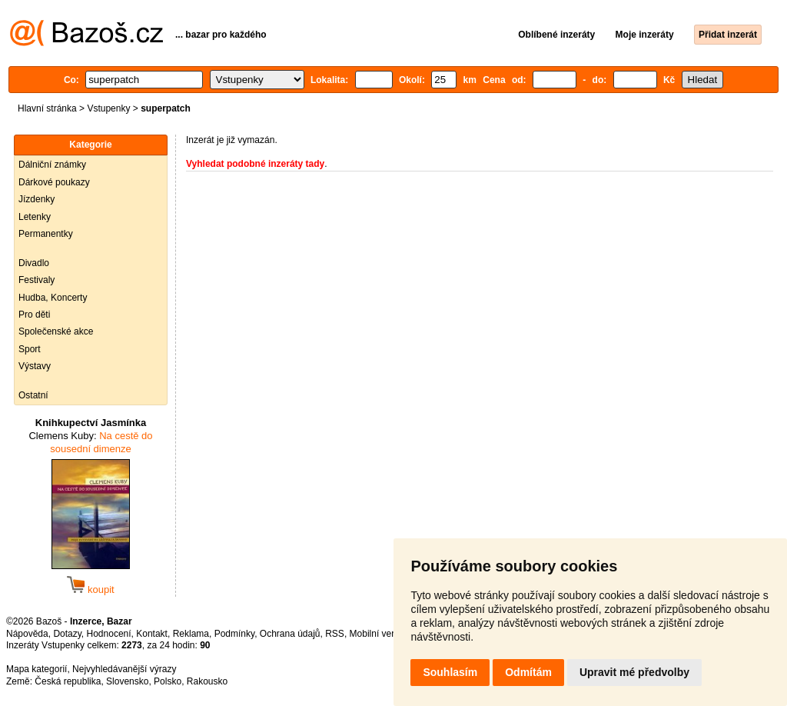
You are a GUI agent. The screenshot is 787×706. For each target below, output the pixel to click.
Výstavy (34, 366)
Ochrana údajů (290, 633)
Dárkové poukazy (54, 182)
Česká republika (68, 681)
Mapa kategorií (36, 669)
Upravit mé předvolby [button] (634, 672)
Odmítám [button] (528, 672)
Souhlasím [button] (450, 672)
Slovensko (127, 681)
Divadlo (33, 263)
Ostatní (33, 395)
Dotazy (67, 633)
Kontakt (152, 633)
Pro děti (34, 314)
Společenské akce (55, 331)
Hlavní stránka (47, 108)
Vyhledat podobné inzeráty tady (255, 163)
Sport (29, 349)
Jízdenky (36, 199)
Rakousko (207, 681)
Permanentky (45, 233)
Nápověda (27, 633)
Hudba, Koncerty (52, 297)
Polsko (167, 681)
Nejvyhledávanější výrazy (124, 669)
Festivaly (36, 280)
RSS (334, 633)
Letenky (34, 216)
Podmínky (234, 633)
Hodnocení (109, 633)
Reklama (191, 633)
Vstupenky (108, 108)
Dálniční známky (52, 164)
